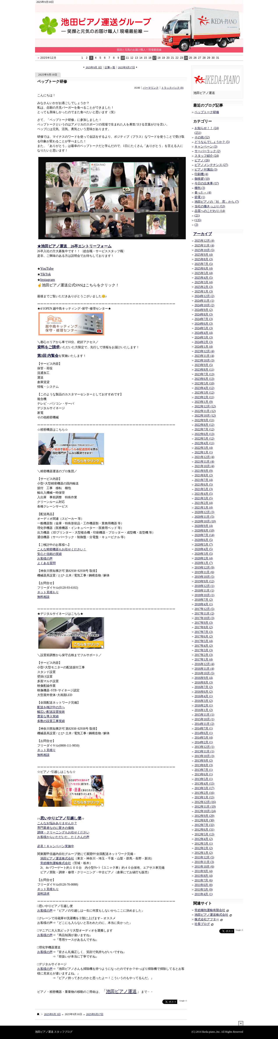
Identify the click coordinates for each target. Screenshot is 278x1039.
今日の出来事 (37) (207, 183)
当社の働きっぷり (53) (210, 206)
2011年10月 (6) (204, 866)
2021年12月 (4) (204, 457)
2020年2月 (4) (204, 558)
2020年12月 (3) (204, 512)
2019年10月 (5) (204, 576)
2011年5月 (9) (203, 889)
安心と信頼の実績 (49, 554)
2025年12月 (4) (204, 240)
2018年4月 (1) (204, 604)
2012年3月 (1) (204, 843)
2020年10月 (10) (205, 521)
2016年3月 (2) (204, 701)
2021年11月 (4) (204, 461)
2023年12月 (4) (204, 351)
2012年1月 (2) (204, 852)
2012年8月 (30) (204, 820)
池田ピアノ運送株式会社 (57, 858)
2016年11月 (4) (204, 668)
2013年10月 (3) (204, 756)
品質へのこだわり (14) (210, 211)
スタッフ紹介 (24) (207, 155)
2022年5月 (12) (204, 438)
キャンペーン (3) (206, 146)
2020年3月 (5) (204, 553)
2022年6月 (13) (204, 434)
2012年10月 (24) (205, 811)
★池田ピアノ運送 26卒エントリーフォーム (74, 246)
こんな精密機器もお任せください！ (61, 549)
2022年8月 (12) (204, 424)
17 (154, 57)
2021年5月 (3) (204, 489)
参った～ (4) (203, 192)
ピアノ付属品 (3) (206, 169)
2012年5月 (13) (204, 834)
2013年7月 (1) (204, 769)
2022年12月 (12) (205, 406)
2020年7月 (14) (204, 535)
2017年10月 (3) (204, 618)
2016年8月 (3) (204, 682)
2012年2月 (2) (204, 848)
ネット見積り (46, 750)
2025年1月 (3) (204, 291)
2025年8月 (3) (204, 259)
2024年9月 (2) (204, 310)
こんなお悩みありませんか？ (57, 823)
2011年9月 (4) (203, 871)
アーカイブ (202, 234)
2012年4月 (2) (204, 839)
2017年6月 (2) (204, 636)
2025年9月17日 (126, 67)
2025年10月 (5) (204, 250)
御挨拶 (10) (202, 178)
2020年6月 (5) (204, 540)
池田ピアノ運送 (121, 991)
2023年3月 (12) (204, 392)
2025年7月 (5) (204, 264)
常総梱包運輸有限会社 (210, 910)
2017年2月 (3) (204, 655)
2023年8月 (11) (204, 369)
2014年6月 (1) (204, 733)
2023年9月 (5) (204, 365)
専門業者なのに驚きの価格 (55, 827)
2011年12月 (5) (204, 857)
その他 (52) (202, 137)
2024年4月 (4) (204, 333)
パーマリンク (151, 87)
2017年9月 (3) (204, 622)
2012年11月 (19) (205, 806)
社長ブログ (202, 924)
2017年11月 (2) (204, 613)
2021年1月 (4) (204, 507)
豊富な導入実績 (48, 716)
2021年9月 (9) (204, 470)
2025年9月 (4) (204, 254)
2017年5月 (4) (204, 641)
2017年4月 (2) (204, 645)
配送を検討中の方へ (51, 707)
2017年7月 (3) (204, 632)
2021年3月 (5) (204, 498)
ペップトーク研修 (52, 81)
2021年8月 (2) (204, 475)
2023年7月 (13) (204, 374)
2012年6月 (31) (204, 829)
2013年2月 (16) (204, 792)
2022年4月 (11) (204, 443)
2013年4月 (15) (204, 783)
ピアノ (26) (202, 160)
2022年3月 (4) (204, 447)
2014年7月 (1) (204, 728)
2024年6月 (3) (204, 323)
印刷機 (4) (201, 174)
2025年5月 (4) (204, 273)
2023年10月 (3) (204, 360)
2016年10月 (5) (204, 673)
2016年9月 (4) (204, 678)
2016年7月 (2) (204, 687)
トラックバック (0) (172, 87)
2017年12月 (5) (204, 609)
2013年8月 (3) (204, 765)
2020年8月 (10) (204, 530)
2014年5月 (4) (204, 737)
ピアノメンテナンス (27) (211, 165)
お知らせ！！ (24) (207, 128)
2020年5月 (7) (204, 544)
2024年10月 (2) (204, 305)
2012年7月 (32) (204, 825)
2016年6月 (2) (204, 691)
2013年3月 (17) (204, 788)
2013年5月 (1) (204, 779)
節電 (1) (200, 197)
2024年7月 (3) (204, 319)
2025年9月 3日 (94, 67)
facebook (153, 1002)
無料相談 (43, 597)
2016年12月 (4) (204, 664)
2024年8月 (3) (204, 314)
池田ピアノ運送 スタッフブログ (54, 1031)
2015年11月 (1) (204, 714)
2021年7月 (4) (204, 480)
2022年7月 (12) (204, 429)
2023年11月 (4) (204, 355)
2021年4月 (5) (204, 493)
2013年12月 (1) (204, 746)
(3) (196, 224)
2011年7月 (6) (203, 880)
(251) (198, 132)
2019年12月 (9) (204, 567)
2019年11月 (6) (204, 572)
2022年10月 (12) (205, 415)
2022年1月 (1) (204, 452)
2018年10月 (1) (204, 595)
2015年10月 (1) (204, 719)
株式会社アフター (207, 919)
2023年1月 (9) (204, 401)
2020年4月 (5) (204, 549)
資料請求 (43, 893)
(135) (198, 220)
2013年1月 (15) (204, 797)
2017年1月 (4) (204, 659)
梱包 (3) (200, 188)
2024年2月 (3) (204, 342)
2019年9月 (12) (204, 581)
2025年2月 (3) (204, 287)
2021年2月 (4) (204, 503)
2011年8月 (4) (203, 875)
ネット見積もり (48, 592)
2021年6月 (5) (204, 484)
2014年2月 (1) (204, 742)
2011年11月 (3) (204, 862)
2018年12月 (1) (204, 586)
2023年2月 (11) (204, 397)
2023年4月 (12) (204, 388)
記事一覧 (110, 67)
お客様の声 (45, 558)
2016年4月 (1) (204, 696)
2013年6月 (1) (204, 774)
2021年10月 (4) (204, 466)
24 (186, 57)
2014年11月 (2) (204, 724)
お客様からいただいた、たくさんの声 (63, 837)
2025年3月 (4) (204, 282)
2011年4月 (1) (203, 894)
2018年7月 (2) (204, 599)
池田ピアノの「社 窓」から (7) (217, 201)
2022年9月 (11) (204, 420)
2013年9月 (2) (204, 760)
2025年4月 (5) (204, 277)
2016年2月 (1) (204, 705)
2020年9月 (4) (204, 526)
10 (122, 57)
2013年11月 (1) (204, 751)
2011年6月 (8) (203, 885)
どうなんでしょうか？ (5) (212, 142)
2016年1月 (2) (204, 710)
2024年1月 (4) (204, 346)
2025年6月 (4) (204, 268)
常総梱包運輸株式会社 (55, 863)
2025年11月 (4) (204, 245)
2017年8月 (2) (204, 627)
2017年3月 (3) (204, 650)
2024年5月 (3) (204, 328)
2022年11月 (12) (205, 411)
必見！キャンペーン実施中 (55, 846)
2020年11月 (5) (204, 516)
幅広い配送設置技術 (51, 711)
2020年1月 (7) (204, 563)
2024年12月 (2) (204, 296)
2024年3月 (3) (204, 337)
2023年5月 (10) (204, 383)
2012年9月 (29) (204, 815)
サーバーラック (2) (207, 151)
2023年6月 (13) (204, 378)
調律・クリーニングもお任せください (63, 832)
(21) (197, 215)
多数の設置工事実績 (51, 721)
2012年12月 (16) (205, 802)
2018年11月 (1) (204, 590)
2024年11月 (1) (204, 300)
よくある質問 (46, 563)
